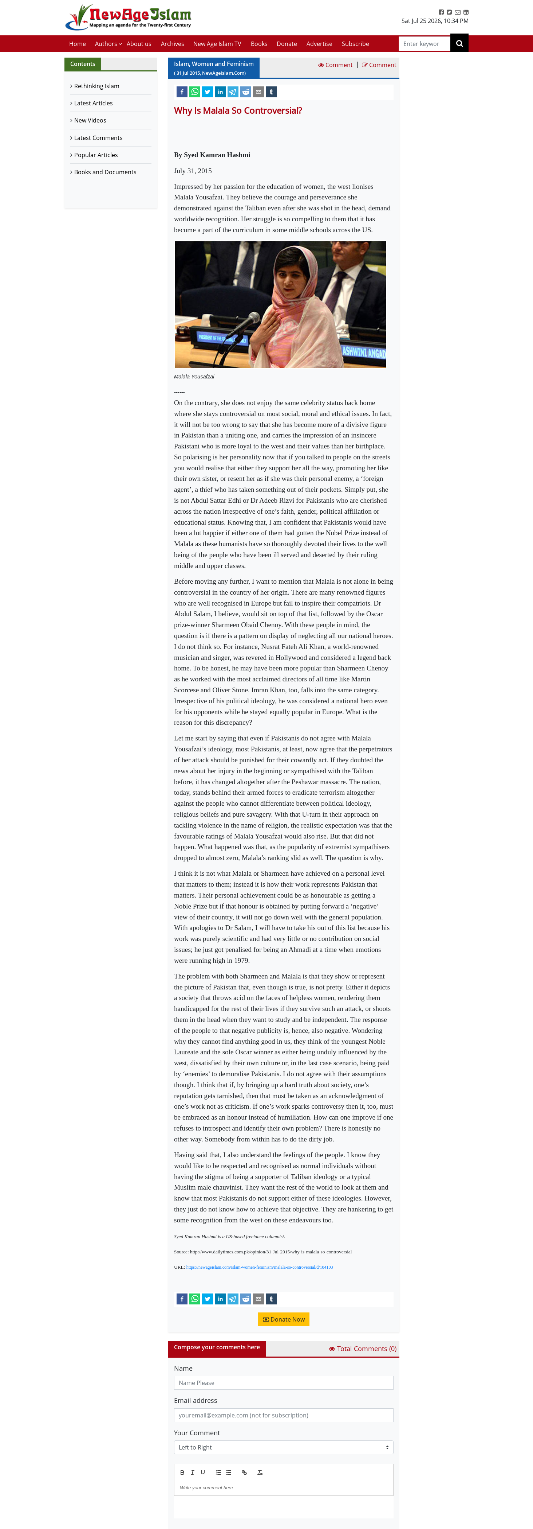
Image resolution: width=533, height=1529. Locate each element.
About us (139, 44)
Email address (195, 1400)
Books (259, 44)
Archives (172, 44)
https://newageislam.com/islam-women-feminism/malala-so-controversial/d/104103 (259, 1267)
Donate (287, 44)
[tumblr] (271, 91)
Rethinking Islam (96, 86)
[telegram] (233, 91)
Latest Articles (93, 103)
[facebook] (182, 91)
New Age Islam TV (217, 44)
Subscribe (355, 44)
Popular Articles (96, 155)
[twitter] (207, 91)
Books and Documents (105, 172)
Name (183, 1368)
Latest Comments (98, 138)
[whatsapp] (194, 91)
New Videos (90, 120)
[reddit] (245, 91)
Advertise (319, 44)
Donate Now (284, 1319)
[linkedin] (220, 91)
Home (77, 44)
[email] (258, 91)
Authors (106, 44)
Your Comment (197, 1432)
